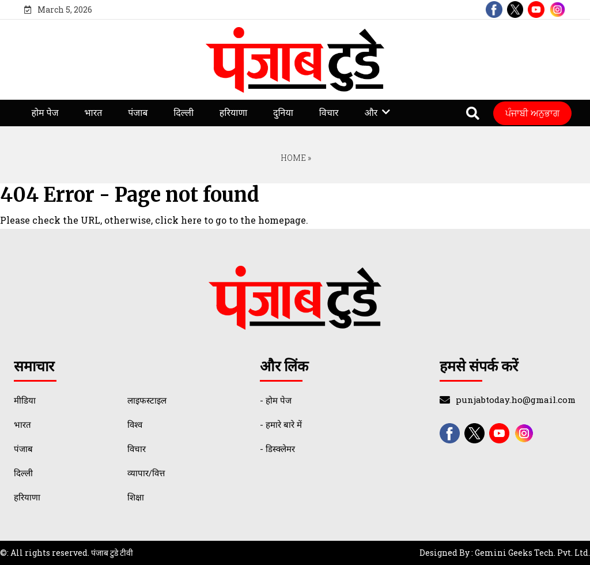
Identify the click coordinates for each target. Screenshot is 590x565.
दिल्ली (183, 112)
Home (292, 157)
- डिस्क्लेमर (277, 448)
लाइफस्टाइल (147, 400)
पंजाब (138, 112)
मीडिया (25, 400)
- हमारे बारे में (281, 424)
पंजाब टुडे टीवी (112, 552)
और (370, 112)
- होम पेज (276, 400)
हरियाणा (233, 112)
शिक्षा (135, 497)
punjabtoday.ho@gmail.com (516, 399)
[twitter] (515, 9)
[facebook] (494, 9)
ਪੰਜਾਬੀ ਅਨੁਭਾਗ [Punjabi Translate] (532, 113)
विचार (329, 112)
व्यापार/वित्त (146, 473)
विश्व (134, 424)
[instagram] (557, 9)
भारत (93, 112)
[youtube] (536, 9)
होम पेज (44, 112)
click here (178, 220)
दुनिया (283, 112)
